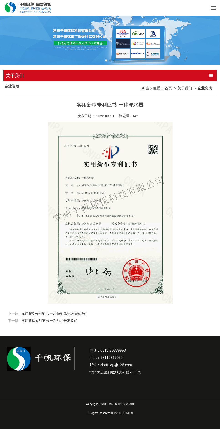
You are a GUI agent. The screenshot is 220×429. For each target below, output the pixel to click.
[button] (106, 60)
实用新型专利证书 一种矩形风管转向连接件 (54, 314)
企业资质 (204, 88)
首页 (168, 88)
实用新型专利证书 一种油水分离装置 (49, 321)
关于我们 (184, 88)
